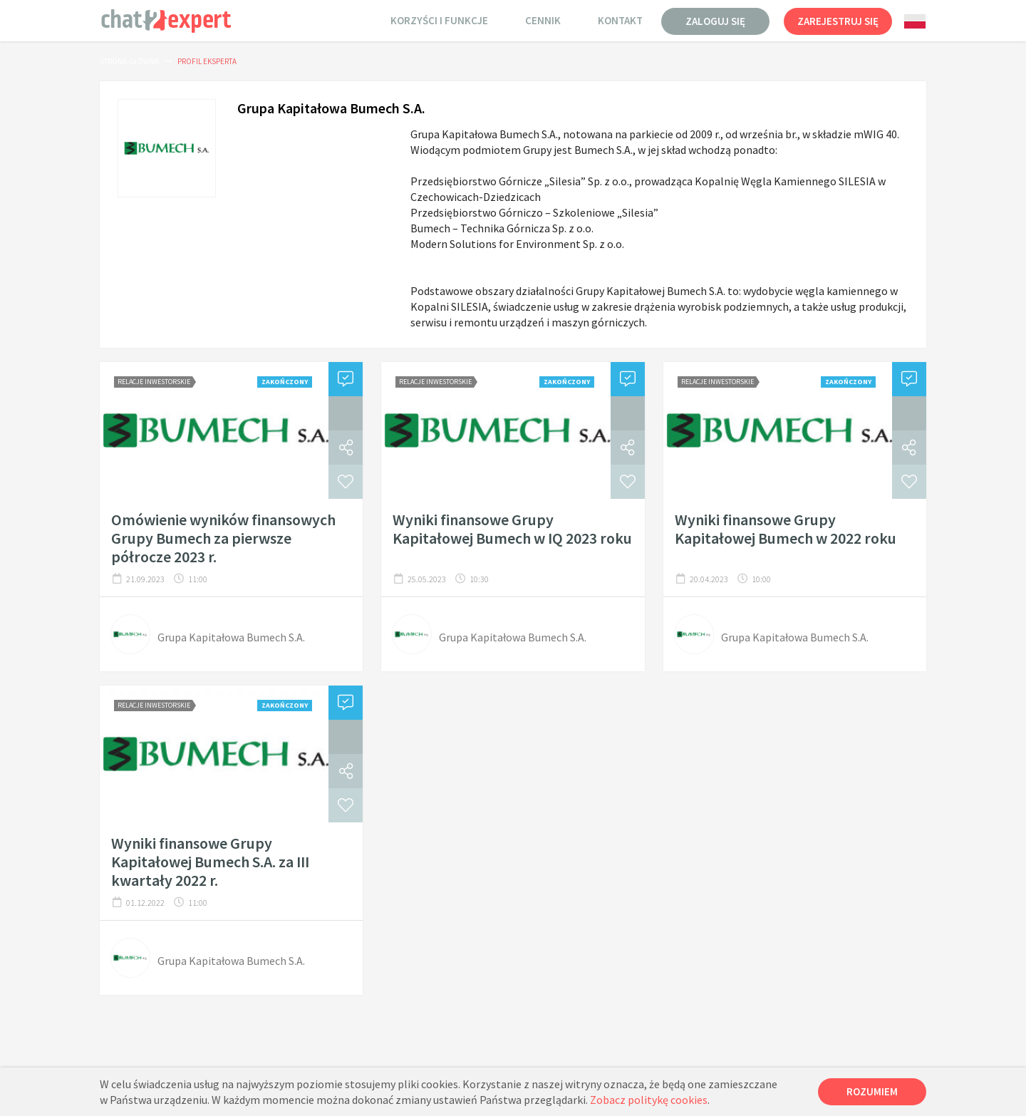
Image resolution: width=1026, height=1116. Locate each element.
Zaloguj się (715, 21)
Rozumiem (872, 1091)
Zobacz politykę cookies (649, 1099)
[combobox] (914, 21)
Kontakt (620, 20)
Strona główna (129, 61)
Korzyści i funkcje (439, 20)
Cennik (543, 20)
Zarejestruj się (838, 21)
